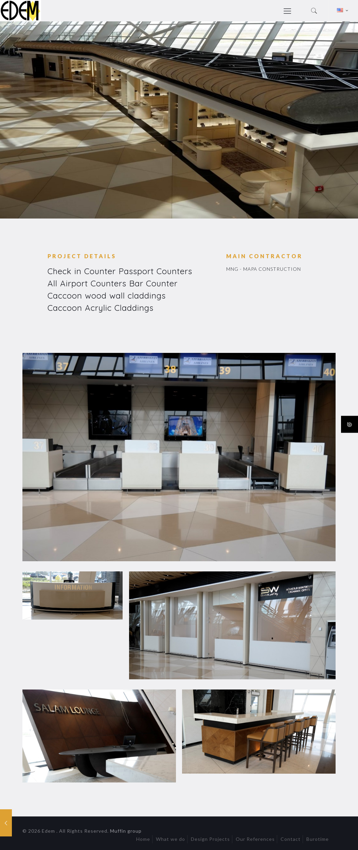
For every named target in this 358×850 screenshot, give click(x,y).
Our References (255, 839)
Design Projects (210, 839)
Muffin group (126, 831)
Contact (291, 839)
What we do (170, 839)
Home (143, 839)
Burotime (317, 839)
